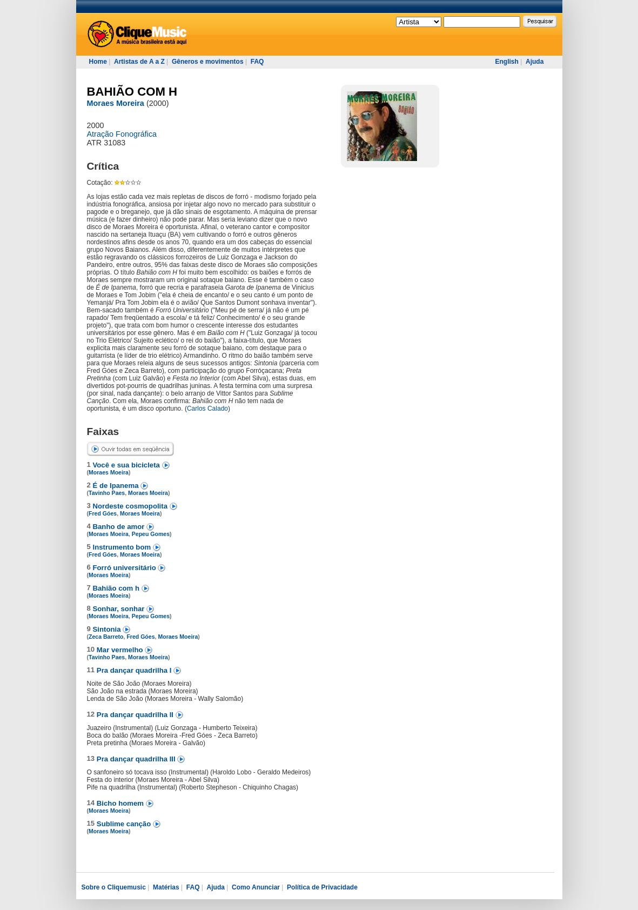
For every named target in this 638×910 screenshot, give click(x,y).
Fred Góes (103, 513)
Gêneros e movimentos (208, 61)
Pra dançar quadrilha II (136, 715)
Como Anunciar (256, 887)
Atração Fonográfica (122, 134)
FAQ (257, 61)
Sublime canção (125, 824)
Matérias (166, 887)
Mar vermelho (121, 650)
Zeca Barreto (106, 636)
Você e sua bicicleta (127, 465)
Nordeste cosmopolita (131, 506)
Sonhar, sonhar (120, 609)
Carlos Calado (207, 408)
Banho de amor (120, 527)
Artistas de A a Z (139, 61)
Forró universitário (125, 568)
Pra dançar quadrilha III (137, 759)
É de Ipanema (117, 485)
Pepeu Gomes (151, 534)
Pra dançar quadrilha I (135, 670)
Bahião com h (117, 588)
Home (98, 61)
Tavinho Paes (107, 493)
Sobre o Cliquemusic (114, 887)
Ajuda (534, 61)
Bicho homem (121, 803)
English (507, 61)
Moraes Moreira (115, 103)
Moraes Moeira (109, 472)
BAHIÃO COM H (132, 91)
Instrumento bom (123, 547)
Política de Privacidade (322, 887)
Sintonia (108, 629)
